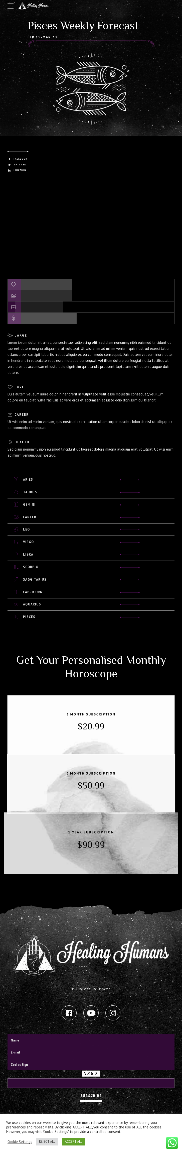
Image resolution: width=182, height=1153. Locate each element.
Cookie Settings (20, 1141)
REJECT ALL (47, 1141)
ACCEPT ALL (73, 1141)
